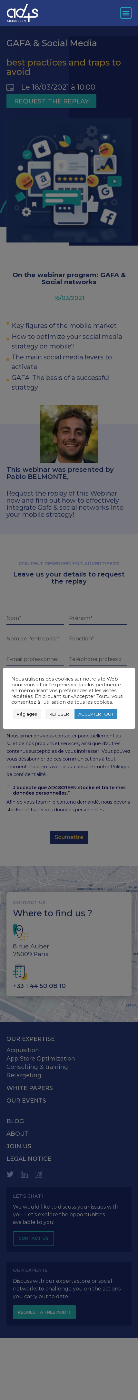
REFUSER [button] (59, 714)
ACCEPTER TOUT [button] (95, 714)
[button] (126, 13)
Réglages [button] (27, 714)
